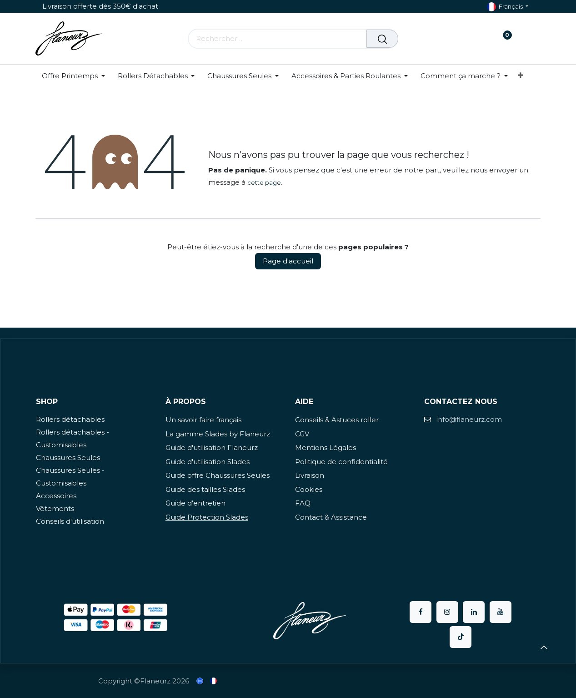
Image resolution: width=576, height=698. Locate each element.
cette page (264, 182)
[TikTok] (460, 637)
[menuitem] (76, 76)
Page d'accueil (288, 261)
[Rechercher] (382, 39)
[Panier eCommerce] (475, 38)
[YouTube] (500, 612)
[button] (544, 647)
